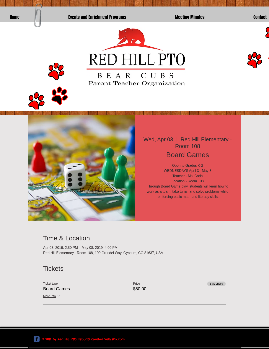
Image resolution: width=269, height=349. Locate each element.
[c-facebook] (37, 339)
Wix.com (118, 339)
